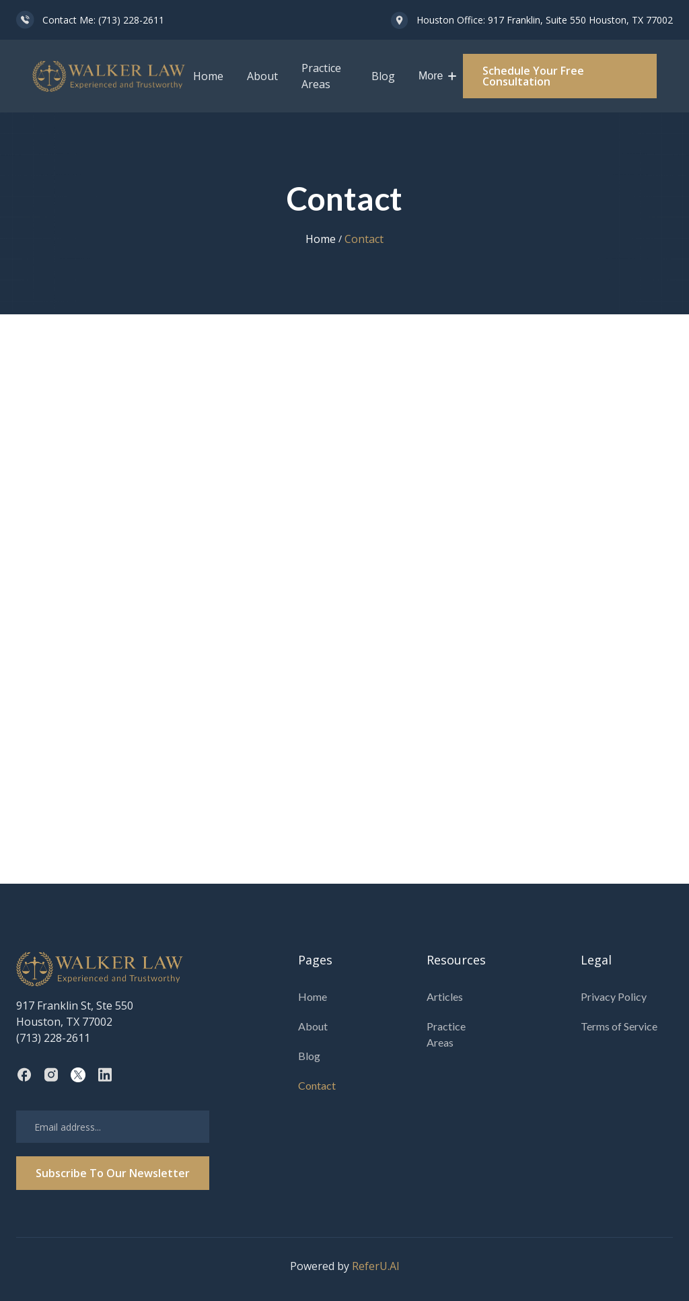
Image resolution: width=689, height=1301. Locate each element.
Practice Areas (321, 76)
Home (208, 76)
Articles (445, 996)
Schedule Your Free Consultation (533, 76)
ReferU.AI (376, 1266)
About (262, 76)
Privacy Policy (614, 996)
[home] (109, 76)
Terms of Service (619, 1026)
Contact (317, 1085)
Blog (383, 76)
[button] (437, 76)
